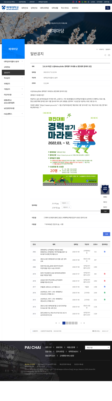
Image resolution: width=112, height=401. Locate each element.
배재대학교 (10, 8)
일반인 (105, 207)
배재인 (105, 197)
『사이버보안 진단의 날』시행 (53, 226)
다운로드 (67, 205)
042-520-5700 (57, 342)
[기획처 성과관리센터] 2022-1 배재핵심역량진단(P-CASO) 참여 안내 (65, 219)
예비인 (105, 202)
